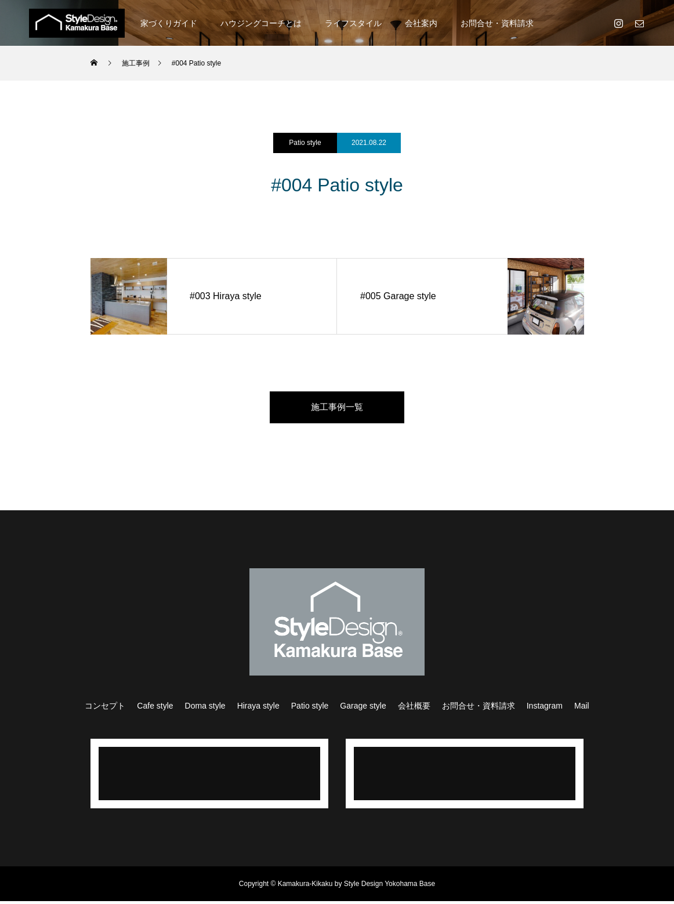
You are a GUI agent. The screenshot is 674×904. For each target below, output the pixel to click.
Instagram (545, 708)
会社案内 (421, 23)
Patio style (305, 143)
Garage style (363, 708)
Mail (581, 708)
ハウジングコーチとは (261, 23)
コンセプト (105, 708)
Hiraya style (258, 708)
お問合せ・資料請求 (497, 23)
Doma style (205, 708)
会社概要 (414, 708)
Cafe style (155, 708)
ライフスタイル (353, 23)
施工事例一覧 (337, 408)
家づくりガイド (168, 23)
